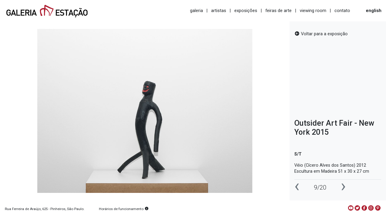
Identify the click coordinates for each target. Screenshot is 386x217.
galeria (196, 10)
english (373, 10)
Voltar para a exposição (321, 33)
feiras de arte (278, 10)
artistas (218, 10)
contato (342, 10)
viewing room (313, 10)
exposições (245, 10)
